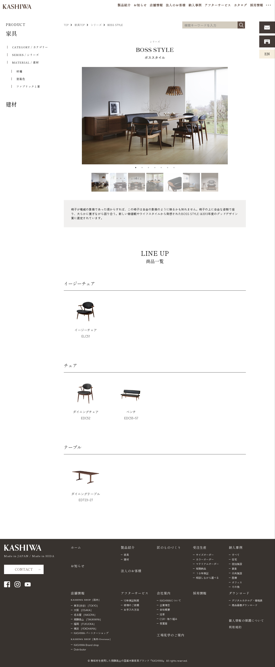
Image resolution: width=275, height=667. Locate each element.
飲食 (234, 568)
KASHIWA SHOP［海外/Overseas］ (91, 639)
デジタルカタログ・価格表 (247, 600)
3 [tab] (148, 167)
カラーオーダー (205, 559)
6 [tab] (167, 167)
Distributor (80, 649)
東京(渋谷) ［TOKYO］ (86, 605)
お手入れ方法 (131, 609)
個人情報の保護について (246, 620)
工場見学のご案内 (170, 635)
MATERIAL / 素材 (25, 62)
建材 (11, 104)
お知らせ (78, 565)
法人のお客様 (131, 570)
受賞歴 (163, 623)
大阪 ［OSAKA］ (83, 610)
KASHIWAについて (170, 600)
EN (267, 53)
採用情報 (200, 593)
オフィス (237, 582)
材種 (19, 71)
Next (246, 116)
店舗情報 (78, 593)
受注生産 (200, 547)
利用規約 (235, 627)
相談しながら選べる (207, 577)
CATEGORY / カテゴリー (30, 47)
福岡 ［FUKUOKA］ (85, 624)
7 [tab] (174, 167)
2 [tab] (142, 167)
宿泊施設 (237, 564)
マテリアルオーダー (207, 564)
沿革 (162, 614)
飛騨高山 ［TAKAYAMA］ (88, 619)
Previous (62, 116)
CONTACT (24, 569)
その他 (235, 587)
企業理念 (165, 605)
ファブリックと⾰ (28, 86)
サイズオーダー (205, 554)
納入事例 (236, 547)
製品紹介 (128, 547)
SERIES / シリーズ (25, 55)
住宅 (234, 559)
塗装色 (20, 79)
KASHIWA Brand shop (86, 645)
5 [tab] (161, 167)
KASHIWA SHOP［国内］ (86, 599)
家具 (11, 33)
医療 (234, 577)
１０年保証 (202, 573)
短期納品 (201, 568)
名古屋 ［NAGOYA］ (85, 614)
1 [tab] (136, 167)
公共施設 (237, 573)
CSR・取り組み (168, 619)
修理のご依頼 (131, 605)
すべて (235, 554)
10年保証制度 (131, 600)
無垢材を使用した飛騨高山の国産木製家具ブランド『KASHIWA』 (128, 660)
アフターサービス (134, 593)
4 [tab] (155, 167)
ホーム (76, 547)
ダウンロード (239, 593)
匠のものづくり (169, 547)
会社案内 (164, 593)
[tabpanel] (155, 115)
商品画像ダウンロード (244, 605)
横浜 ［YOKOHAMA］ (86, 628)
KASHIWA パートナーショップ (91, 633)
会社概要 (165, 609)
